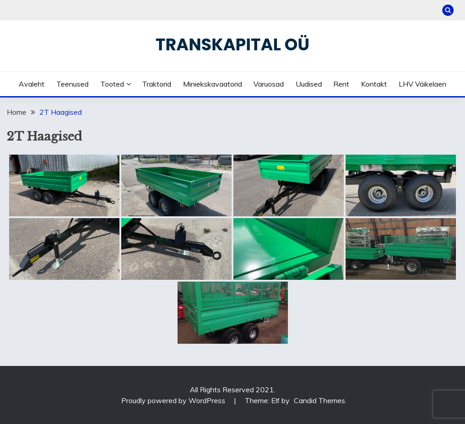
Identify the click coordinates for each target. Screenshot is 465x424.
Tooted (112, 83)
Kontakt (374, 83)
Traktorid (156, 83)
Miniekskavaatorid (212, 83)
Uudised (309, 83)
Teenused (72, 83)
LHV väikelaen (422, 83)
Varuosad (268, 83)
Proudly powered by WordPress (174, 400)
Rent (341, 83)
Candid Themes (319, 400)
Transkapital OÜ (233, 44)
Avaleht (32, 83)
